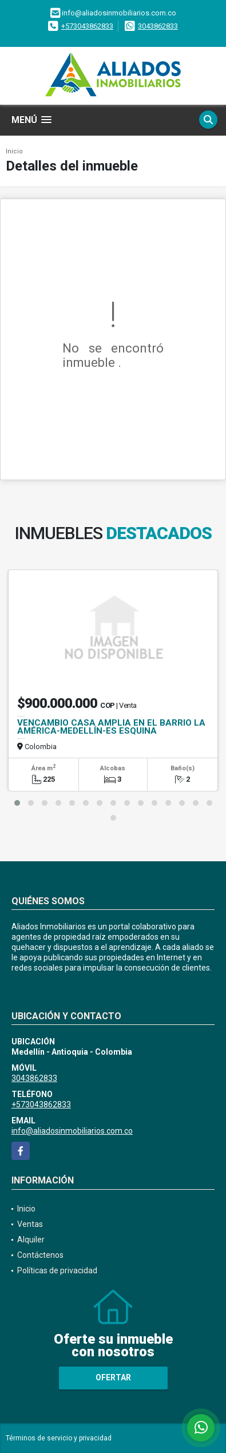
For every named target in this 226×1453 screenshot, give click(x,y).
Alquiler (31, 1239)
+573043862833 (87, 26)
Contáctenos (40, 1255)
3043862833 (158, 26)
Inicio (14, 151)
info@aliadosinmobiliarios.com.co (72, 1130)
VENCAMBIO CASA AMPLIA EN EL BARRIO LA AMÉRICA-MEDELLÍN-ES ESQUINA (111, 727)
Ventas (30, 1224)
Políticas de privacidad (57, 1270)
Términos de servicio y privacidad (59, 1438)
